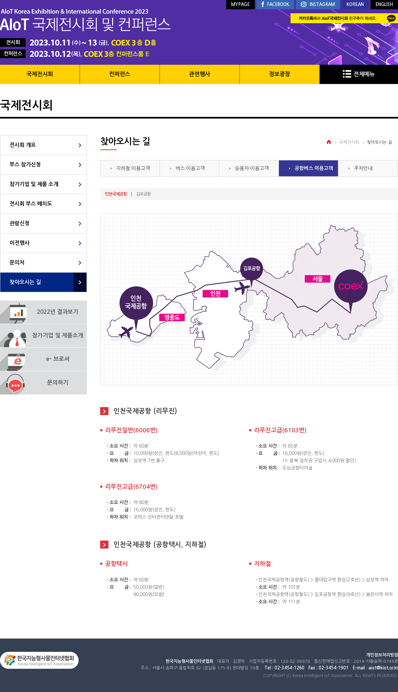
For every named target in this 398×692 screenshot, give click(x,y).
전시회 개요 (23, 144)
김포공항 (143, 194)
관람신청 (20, 223)
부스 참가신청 (25, 164)
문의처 (17, 262)
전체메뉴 (359, 74)
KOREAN (355, 4)
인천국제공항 (116, 194)
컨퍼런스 (119, 74)
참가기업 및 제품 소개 (34, 184)
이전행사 (20, 242)
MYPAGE (240, 4)
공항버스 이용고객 (314, 168)
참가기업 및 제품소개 (57, 335)
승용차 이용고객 (252, 168)
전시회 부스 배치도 (31, 203)
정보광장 (279, 74)
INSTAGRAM (318, 5)
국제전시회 (40, 74)
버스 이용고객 (190, 168)
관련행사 (199, 74)
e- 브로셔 (57, 359)
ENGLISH (384, 4)
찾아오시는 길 (25, 282)
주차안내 (363, 168)
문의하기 (57, 383)
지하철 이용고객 (133, 168)
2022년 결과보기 (57, 312)
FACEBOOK (275, 4)
